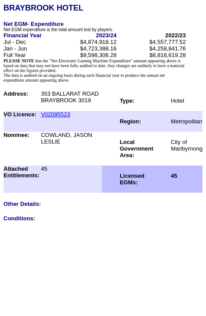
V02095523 (55, 114)
